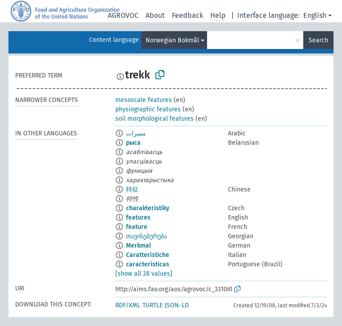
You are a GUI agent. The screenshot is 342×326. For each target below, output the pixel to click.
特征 (132, 189)
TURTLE (152, 305)
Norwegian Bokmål (172, 40)
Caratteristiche (147, 255)
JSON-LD (177, 305)
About (155, 15)
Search (318, 40)
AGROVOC (123, 15)
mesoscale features (143, 100)
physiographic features (148, 109)
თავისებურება (146, 236)
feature (136, 227)
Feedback (187, 15)
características (147, 264)
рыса (133, 143)
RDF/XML (127, 305)
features (138, 217)
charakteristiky (147, 208)
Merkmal (138, 245)
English (314, 15)
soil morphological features (154, 118)
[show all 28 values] (143, 273)
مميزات (136, 133)
